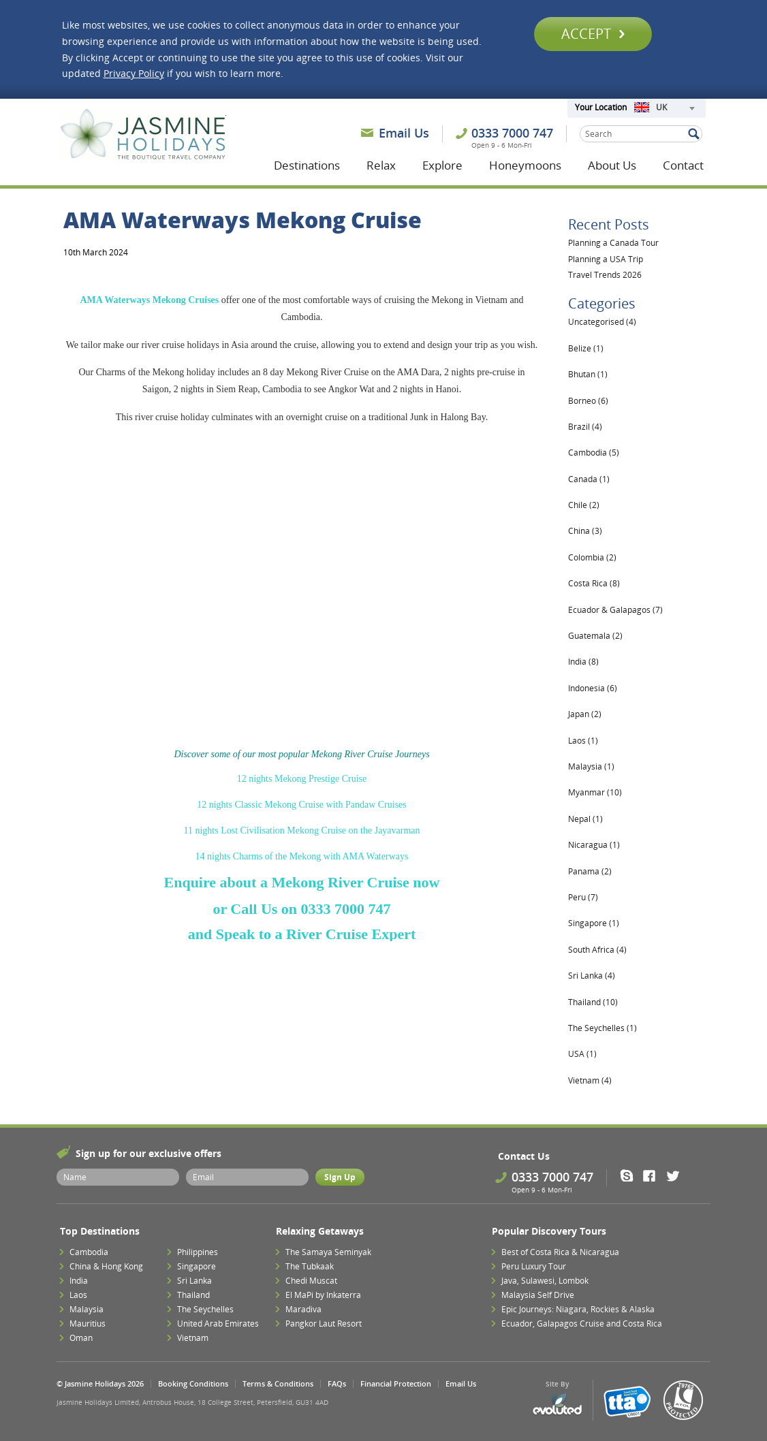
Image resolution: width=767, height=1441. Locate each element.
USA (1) (582, 1054)
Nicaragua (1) (594, 845)
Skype (631, 1175)
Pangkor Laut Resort (323, 1323)
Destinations (307, 165)
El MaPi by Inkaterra (323, 1295)
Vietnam (192, 1338)
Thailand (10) (593, 1002)
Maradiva (303, 1309)
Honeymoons (525, 165)
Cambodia (88, 1252)
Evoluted (557, 1404)
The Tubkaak (309, 1266)
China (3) (585, 531)
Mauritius (87, 1323)
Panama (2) (590, 871)
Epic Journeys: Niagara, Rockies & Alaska (578, 1309)
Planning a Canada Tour (613, 243)
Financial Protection (395, 1383)
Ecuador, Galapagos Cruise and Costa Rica (581, 1323)
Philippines (197, 1252)
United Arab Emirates (218, 1323)
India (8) (583, 661)
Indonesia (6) (592, 688)
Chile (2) (583, 505)
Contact (683, 165)
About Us (612, 165)
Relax (381, 165)
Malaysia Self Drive (537, 1295)
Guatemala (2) (595, 636)
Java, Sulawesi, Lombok (545, 1280)
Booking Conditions (193, 1383)
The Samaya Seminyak (328, 1252)
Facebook (653, 1175)
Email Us (404, 133)
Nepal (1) (585, 819)
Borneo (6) (588, 401)
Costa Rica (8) (594, 583)
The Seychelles (205, 1309)
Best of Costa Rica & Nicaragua (560, 1252)
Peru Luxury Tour (533, 1266)
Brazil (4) (585, 426)
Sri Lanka (194, 1280)
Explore (442, 165)
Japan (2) (584, 714)
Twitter (676, 1175)
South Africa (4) (597, 949)
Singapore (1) (593, 923)
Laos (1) (583, 740)
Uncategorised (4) (602, 322)
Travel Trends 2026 (605, 275)
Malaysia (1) (591, 766)
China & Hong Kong (106, 1266)
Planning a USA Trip (605, 259)
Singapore (196, 1266)
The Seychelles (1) (602, 1028)
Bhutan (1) (588, 374)
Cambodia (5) (593, 452)
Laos (78, 1295)
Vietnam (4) (590, 1080)
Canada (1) (589, 479)
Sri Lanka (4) (591, 975)
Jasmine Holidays (143, 135)
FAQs (337, 1383)
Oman (81, 1338)
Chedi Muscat (311, 1280)
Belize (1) (586, 348)
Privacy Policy (134, 73)
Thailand (193, 1295)
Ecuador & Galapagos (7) (615, 610)
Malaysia (86, 1309)
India (78, 1280)
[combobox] (664, 108)
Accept (593, 34)
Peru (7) (583, 897)
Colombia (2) (592, 557)
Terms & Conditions (277, 1383)
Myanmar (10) (595, 792)
